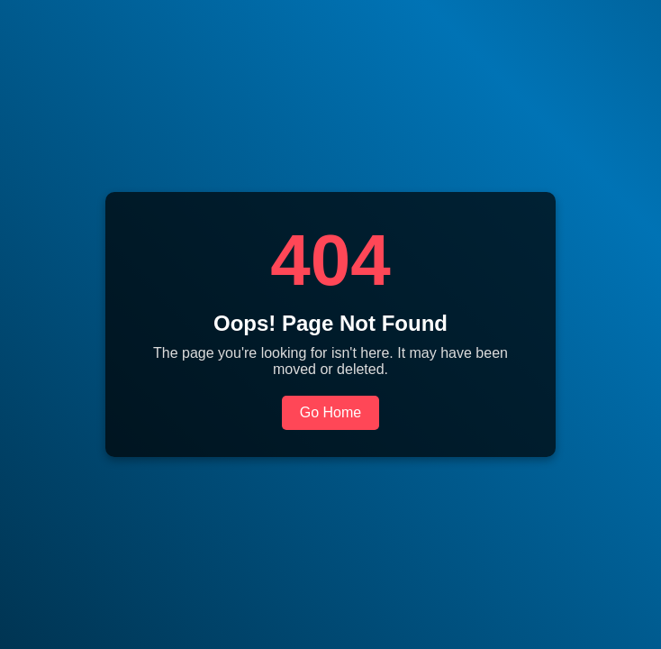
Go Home (330, 412)
